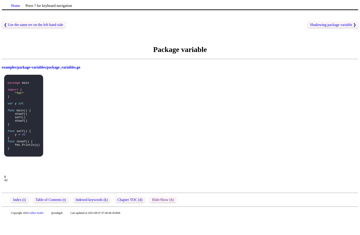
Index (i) (19, 216)
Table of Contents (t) (51, 216)
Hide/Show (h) (163, 216)
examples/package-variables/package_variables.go (41, 67)
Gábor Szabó (36, 229)
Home (15, 6)
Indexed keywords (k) (92, 216)
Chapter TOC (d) (130, 216)
